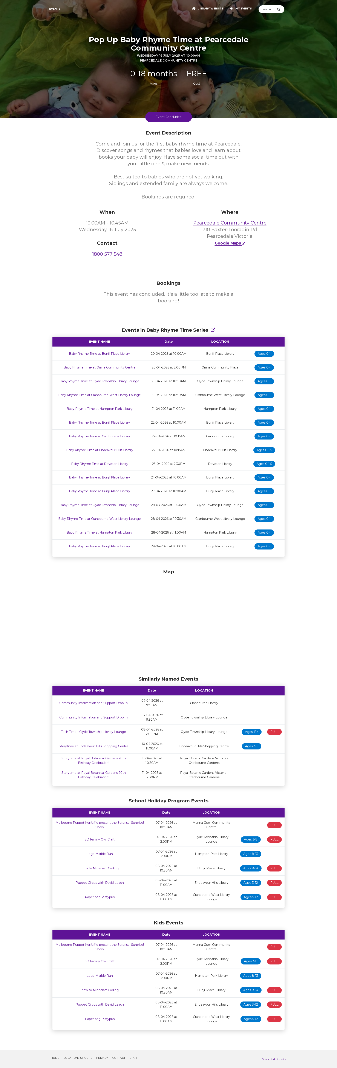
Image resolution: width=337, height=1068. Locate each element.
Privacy (102, 1057)
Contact (118, 1057)
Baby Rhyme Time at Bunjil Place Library (99, 354)
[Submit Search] (280, 9)
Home (55, 1057)
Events (54, 8)
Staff (134, 1057)
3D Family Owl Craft (100, 839)
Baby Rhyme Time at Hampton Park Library (100, 409)
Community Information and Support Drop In (93, 703)
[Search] (268, 9)
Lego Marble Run (100, 854)
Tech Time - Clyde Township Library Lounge (93, 732)
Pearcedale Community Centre (230, 223)
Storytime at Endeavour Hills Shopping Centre (93, 746)
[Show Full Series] (213, 330)
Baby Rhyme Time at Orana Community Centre (99, 367)
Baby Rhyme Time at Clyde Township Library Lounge (99, 381)
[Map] (168, 622)
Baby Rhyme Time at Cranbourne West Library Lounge (99, 395)
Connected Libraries (274, 1059)
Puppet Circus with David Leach (100, 883)
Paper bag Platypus (100, 897)
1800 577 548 (107, 254)
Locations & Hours (78, 1057)
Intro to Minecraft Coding (100, 868)
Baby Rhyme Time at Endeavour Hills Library (99, 450)
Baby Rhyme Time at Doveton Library (99, 464)
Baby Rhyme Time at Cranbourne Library (99, 436)
